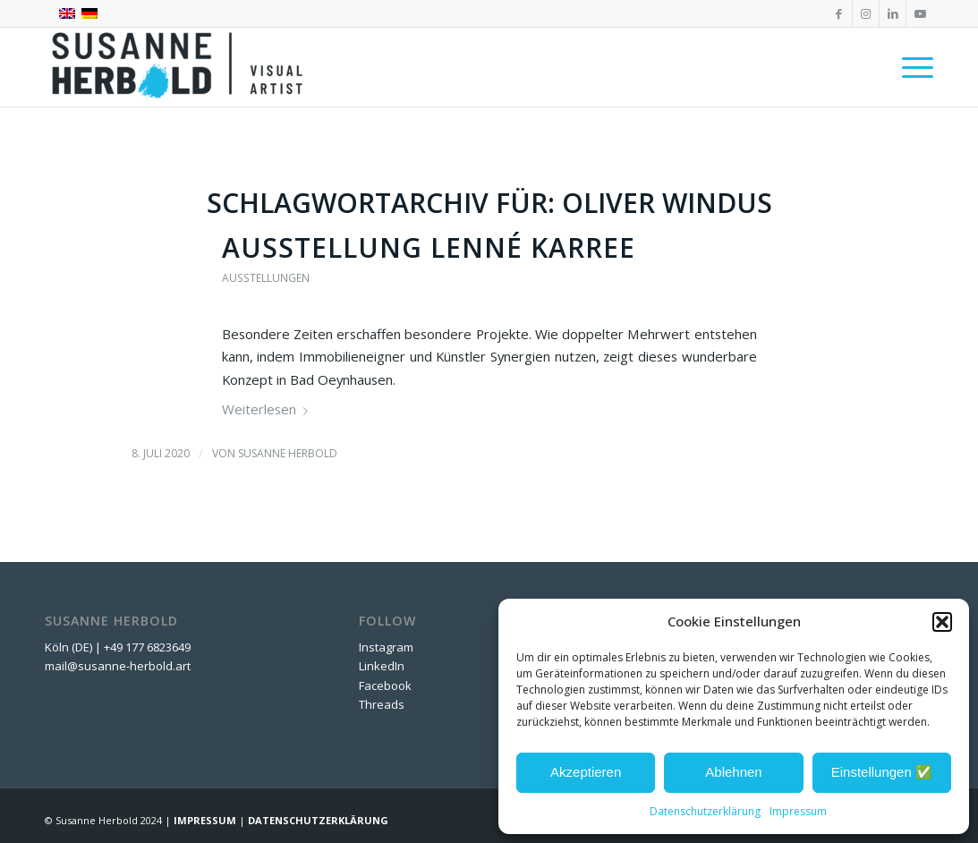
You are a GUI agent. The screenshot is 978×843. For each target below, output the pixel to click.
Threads (381, 704)
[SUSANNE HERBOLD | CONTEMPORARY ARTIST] (179, 67)
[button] (942, 622)
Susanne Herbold (287, 453)
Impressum (798, 811)
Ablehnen (733, 771)
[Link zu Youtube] (919, 13)
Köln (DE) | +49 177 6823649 (118, 647)
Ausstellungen (266, 277)
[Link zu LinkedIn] (893, 13)
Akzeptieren (585, 771)
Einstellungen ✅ (881, 771)
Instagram (386, 647)
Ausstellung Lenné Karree (428, 247)
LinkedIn (381, 666)
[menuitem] (911, 67)
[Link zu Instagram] (866, 13)
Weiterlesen (268, 409)
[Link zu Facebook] (839, 13)
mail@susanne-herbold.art (119, 666)
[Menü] (911, 67)
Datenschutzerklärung (705, 811)
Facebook (385, 685)
